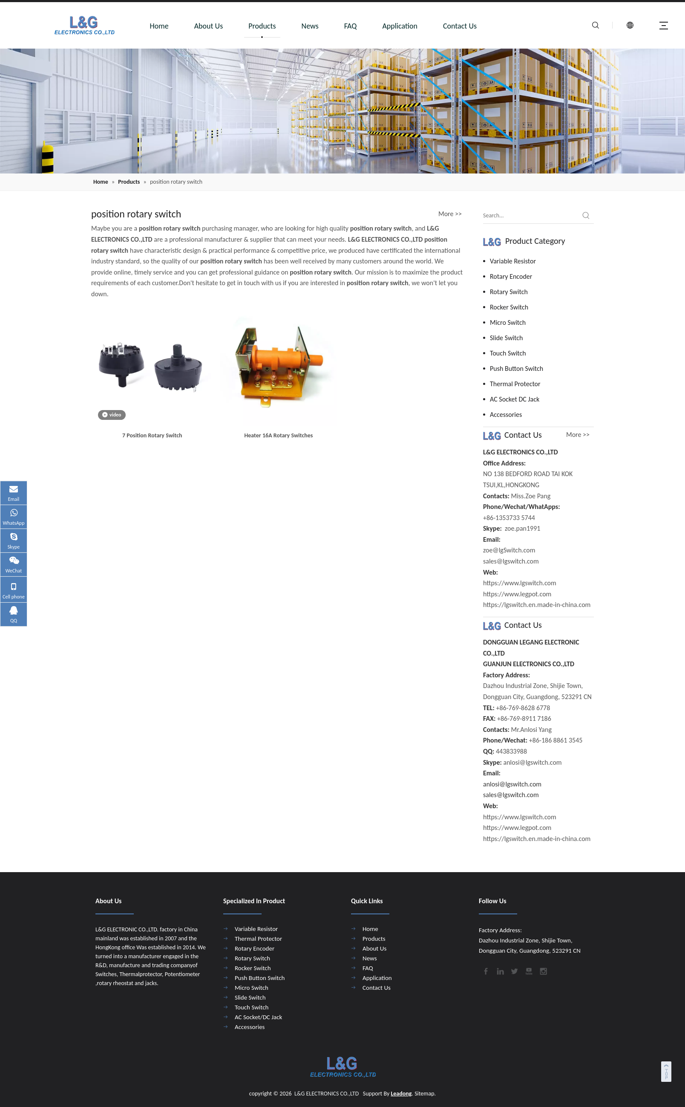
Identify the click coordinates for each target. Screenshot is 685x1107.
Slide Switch (506, 338)
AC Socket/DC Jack (258, 1017)
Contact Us (460, 26)
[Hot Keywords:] (586, 215)
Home (159, 26)
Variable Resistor (513, 261)
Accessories (506, 414)
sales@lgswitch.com (511, 795)
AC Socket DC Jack (514, 399)
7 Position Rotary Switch (152, 435)
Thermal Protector (515, 384)
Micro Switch (508, 322)
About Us (208, 26)
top (667, 1070)
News (310, 26)
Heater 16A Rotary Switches (278, 435)
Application (399, 26)
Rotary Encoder (511, 276)
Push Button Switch (516, 368)
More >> (450, 214)
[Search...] (531, 215)
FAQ (350, 26)
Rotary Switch (509, 292)
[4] (342, 111)
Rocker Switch (509, 307)
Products (262, 26)
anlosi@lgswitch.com (512, 784)
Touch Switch (508, 353)
